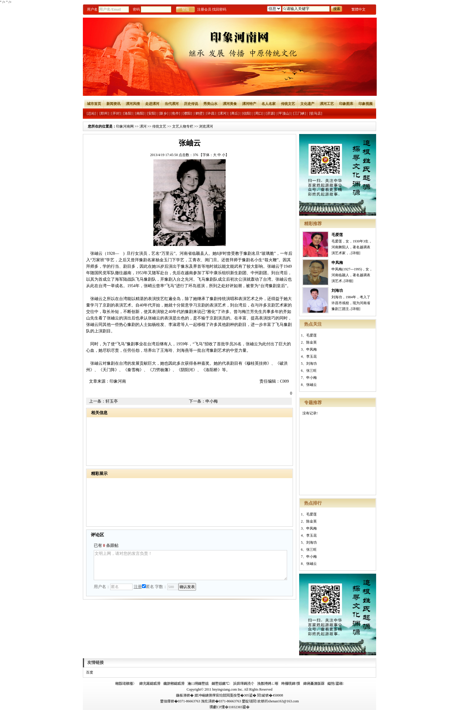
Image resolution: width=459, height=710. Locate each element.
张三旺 (311, 371)
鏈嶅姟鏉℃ (221, 683)
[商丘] (234, 113)
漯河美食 (230, 104)
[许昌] (211, 113)
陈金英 (311, 342)
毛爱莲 (337, 234)
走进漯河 (152, 104)
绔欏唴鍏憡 (290, 683)
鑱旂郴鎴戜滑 (174, 683)
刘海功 (337, 290)
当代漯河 (172, 104)
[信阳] (246, 113)
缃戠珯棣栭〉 (125, 683)
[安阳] (151, 113)
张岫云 (311, 385)
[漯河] (222, 113)
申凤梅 (337, 262)
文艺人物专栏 (182, 126)
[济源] (270, 113)
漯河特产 (249, 104)
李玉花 (311, 356)
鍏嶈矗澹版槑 (313, 683)
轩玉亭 (111, 401)
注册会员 (204, 9)
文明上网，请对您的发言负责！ (190, 565)
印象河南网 (125, 126)
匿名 (148, 587)
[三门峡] (299, 113)
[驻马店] (315, 113)
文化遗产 (307, 104)
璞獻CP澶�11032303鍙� (229, 707)
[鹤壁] (199, 113)
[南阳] (140, 113)
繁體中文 (358, 9)
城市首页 (94, 104)
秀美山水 (210, 104)
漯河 (143, 126)
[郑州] (104, 113)
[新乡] (163, 113)
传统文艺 (288, 104)
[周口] (258, 113)
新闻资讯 (113, 104)
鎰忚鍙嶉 (335, 683)
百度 (89, 672)
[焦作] (175, 113)
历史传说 (191, 104)
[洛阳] (128, 113)
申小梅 (311, 378)
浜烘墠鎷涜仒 (243, 683)
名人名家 (269, 104)
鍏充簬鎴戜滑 (149, 683)
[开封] (116, 113)
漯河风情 (133, 104)
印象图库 (346, 104)
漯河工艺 (327, 104)
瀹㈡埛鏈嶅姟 (198, 683)
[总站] (91, 113)
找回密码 (219, 9)
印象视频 (366, 104)
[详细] (355, 253)
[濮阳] (187, 113)
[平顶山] (284, 113)
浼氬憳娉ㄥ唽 (267, 683)
